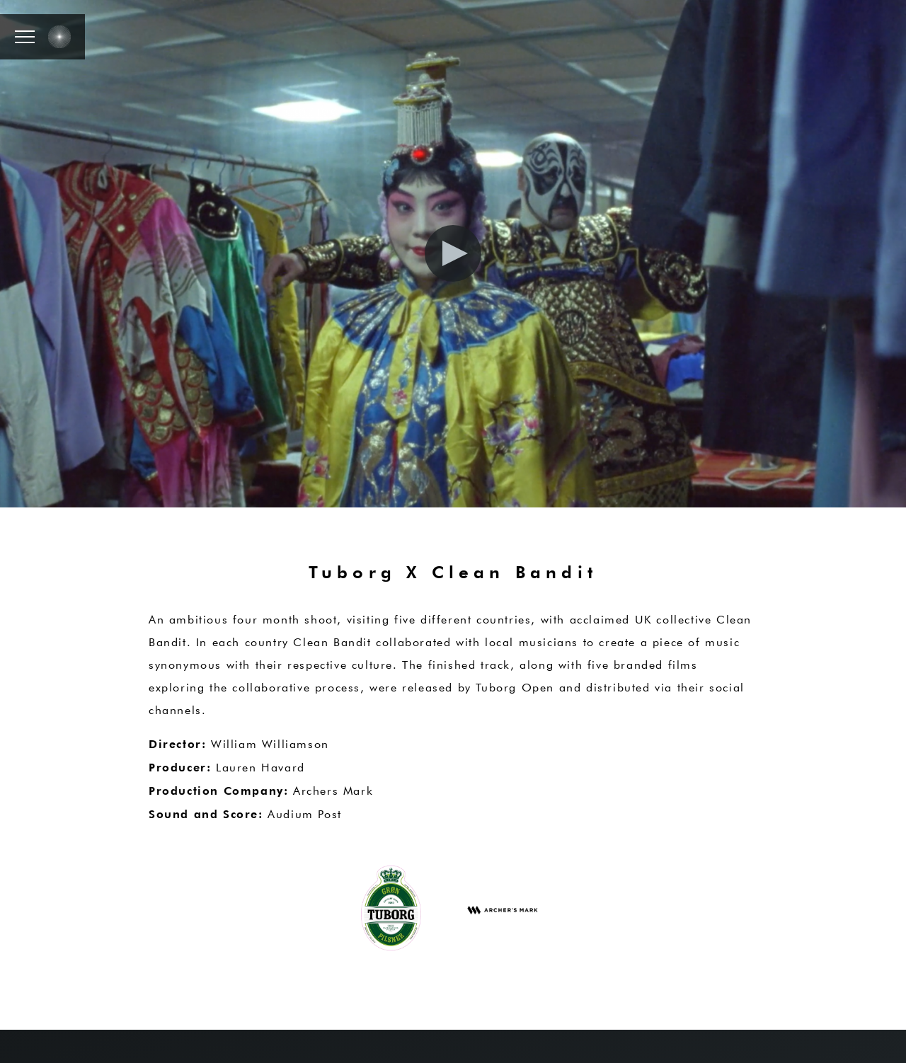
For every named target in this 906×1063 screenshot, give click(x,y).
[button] (24, 37)
